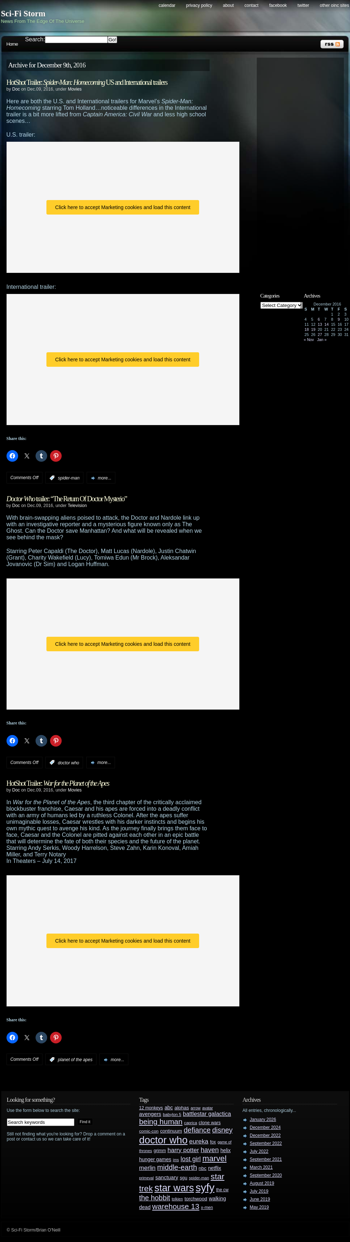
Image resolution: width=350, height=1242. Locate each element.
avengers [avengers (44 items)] (150, 1114)
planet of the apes (75, 1059)
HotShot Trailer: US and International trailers (87, 82)
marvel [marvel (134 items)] (214, 1158)
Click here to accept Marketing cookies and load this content (122, 207)
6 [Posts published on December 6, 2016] (319, 319)
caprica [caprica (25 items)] (190, 1123)
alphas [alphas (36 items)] (181, 1107)
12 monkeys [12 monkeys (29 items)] (151, 1107)
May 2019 (259, 1207)
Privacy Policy (199, 5)
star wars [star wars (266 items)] (174, 1188)
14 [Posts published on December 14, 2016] (326, 324)
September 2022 (266, 1143)
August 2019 (262, 1183)
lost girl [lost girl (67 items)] (191, 1159)
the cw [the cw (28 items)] (222, 1189)
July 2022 (259, 1151)
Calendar (167, 5)
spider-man (69, 478)
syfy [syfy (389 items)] (204, 1187)
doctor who (68, 762)
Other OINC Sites (334, 5)
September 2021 (266, 1159)
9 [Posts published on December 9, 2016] (339, 319)
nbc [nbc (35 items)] (203, 1168)
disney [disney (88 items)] (222, 1130)
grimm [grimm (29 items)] (160, 1150)
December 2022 (265, 1135)
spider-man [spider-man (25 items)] (199, 1178)
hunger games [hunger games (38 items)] (155, 1159)
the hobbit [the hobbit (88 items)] (154, 1198)
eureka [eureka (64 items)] (199, 1141)
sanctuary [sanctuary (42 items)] (166, 1177)
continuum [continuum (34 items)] (171, 1131)
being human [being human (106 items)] (161, 1121)
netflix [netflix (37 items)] (214, 1168)
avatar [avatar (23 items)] (207, 1108)
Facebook (278, 5)
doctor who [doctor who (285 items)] (163, 1140)
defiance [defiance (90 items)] (197, 1130)
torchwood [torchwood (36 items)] (196, 1198)
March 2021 (261, 1167)
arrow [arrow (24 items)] (196, 1108)
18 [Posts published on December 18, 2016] (307, 329)
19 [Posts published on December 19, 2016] (313, 329)
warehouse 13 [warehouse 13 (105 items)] (175, 1206)
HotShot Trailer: (58, 783)
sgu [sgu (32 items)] (184, 1177)
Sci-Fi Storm (23, 13)
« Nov (309, 339)
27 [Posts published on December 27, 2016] (320, 334)
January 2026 (263, 1119)
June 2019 (260, 1199)
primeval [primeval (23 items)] (146, 1178)
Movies (75, 89)
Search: (35, 39)
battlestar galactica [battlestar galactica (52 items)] (207, 1114)
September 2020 (266, 1175)
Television (77, 505)
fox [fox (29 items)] (213, 1142)
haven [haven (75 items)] (210, 1150)
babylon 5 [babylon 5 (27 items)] (172, 1114)
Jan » (321, 339)
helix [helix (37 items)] (226, 1150)
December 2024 (265, 1127)
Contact (251, 5)
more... (104, 478)
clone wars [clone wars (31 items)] (210, 1122)
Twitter (303, 5)
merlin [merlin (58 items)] (147, 1167)
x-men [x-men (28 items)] (207, 1207)
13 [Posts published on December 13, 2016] (320, 324)
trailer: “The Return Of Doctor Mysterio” (67, 499)
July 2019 (259, 1191)
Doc (16, 89)
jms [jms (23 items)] (176, 1160)
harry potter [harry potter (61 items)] (183, 1150)
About (228, 5)
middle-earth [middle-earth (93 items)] (177, 1167)
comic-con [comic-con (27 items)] (148, 1131)
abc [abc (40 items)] (169, 1107)
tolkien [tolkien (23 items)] (177, 1199)
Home (12, 44)
